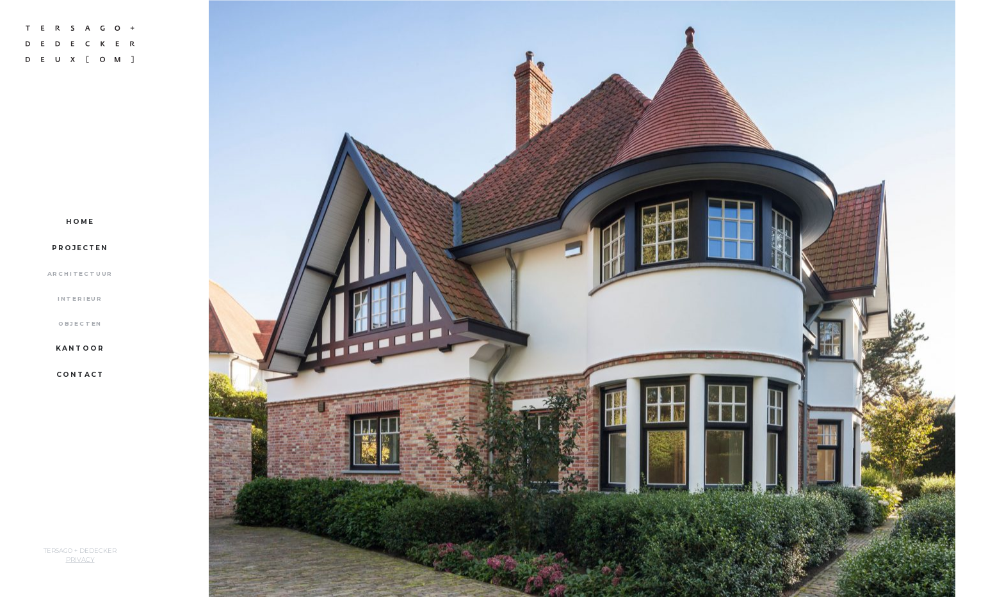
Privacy (80, 559)
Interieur (80, 298)
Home (80, 222)
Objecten (80, 323)
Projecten (80, 248)
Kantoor (80, 348)
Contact (80, 374)
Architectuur (80, 273)
